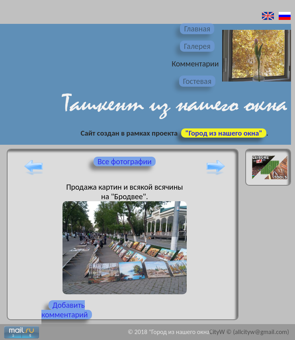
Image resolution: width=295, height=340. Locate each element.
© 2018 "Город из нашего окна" (170, 332)
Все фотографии (125, 161)
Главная (197, 28)
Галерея (197, 46)
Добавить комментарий (64, 309)
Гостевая (197, 81)
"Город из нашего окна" (223, 133)
